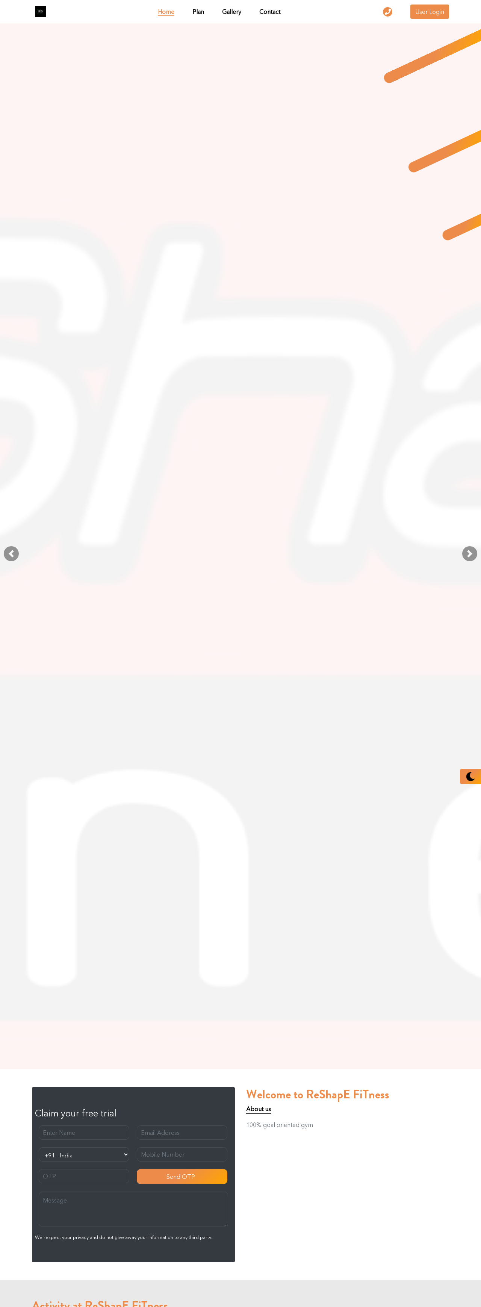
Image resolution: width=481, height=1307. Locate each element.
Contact (269, 11)
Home (166, 11)
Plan (198, 11)
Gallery (231, 11)
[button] (11, 553)
